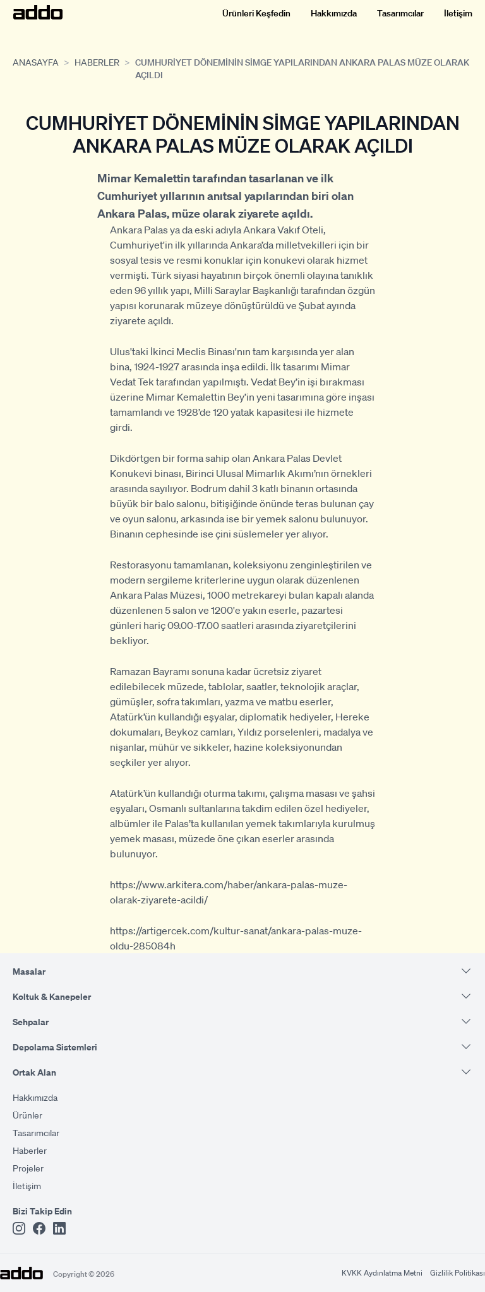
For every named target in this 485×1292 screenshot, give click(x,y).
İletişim (458, 12)
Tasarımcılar (400, 12)
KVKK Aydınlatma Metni (382, 1272)
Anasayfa (36, 62)
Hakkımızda (334, 12)
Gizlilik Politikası (457, 1272)
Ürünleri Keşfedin (256, 12)
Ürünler (27, 1114)
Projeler (28, 1167)
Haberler (97, 62)
